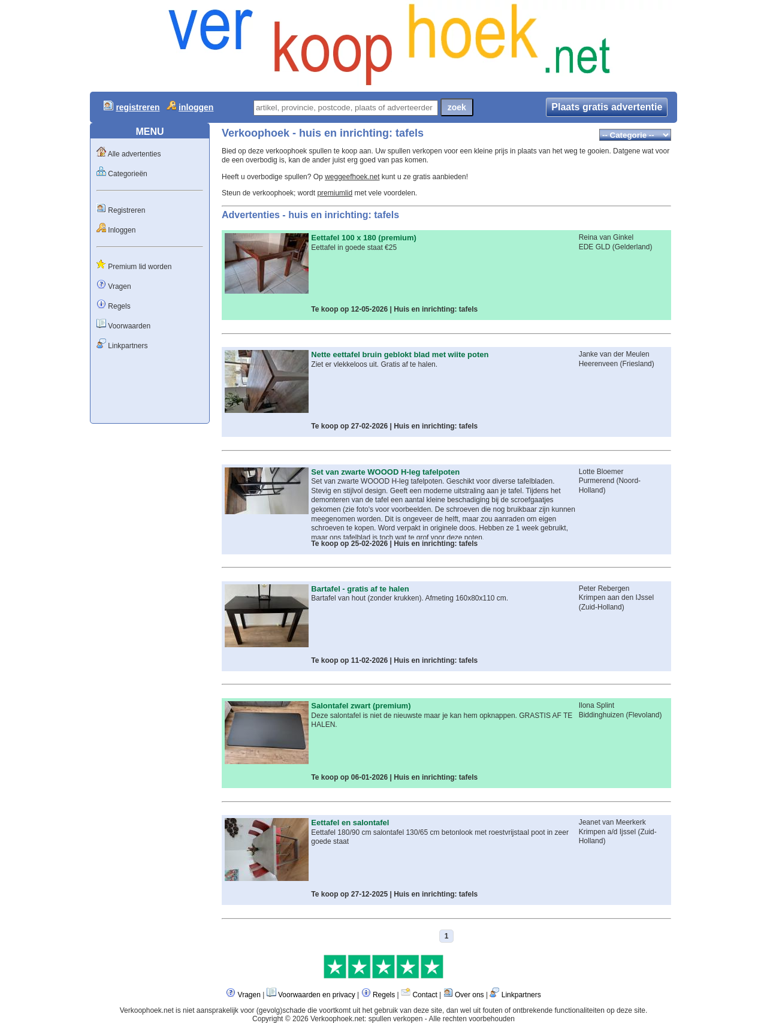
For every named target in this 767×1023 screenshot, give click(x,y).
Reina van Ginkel (606, 237)
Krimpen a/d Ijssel (607, 832)
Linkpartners (127, 346)
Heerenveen (598, 364)
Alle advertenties (134, 154)
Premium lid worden (139, 266)
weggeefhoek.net (352, 177)
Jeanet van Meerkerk (612, 822)
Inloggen (121, 230)
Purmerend (596, 480)
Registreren (126, 210)
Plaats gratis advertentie (606, 107)
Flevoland (643, 715)
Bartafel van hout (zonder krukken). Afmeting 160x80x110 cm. (409, 598)
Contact (424, 995)
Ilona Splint (596, 705)
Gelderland (632, 247)
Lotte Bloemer (601, 471)
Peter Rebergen (604, 588)
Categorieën (127, 174)
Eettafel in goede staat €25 (354, 247)
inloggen (196, 107)
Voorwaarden (129, 326)
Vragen (119, 286)
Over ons (469, 995)
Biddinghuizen (601, 715)
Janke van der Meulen (614, 354)
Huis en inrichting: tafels (436, 309)
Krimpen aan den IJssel (616, 597)
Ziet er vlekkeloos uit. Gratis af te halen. (374, 364)
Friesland (636, 364)
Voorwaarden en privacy (316, 995)
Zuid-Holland (601, 607)
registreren (137, 107)
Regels (119, 306)
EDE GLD (595, 247)
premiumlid (334, 193)
